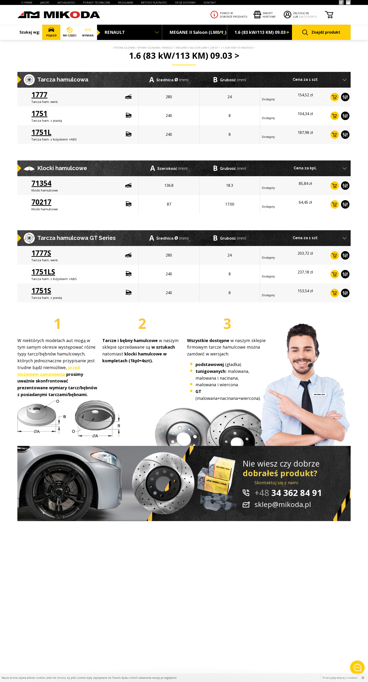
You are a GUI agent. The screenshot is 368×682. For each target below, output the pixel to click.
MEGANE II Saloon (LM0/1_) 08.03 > (198, 47)
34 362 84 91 (288, 493)
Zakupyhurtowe (269, 14)
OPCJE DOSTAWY (185, 2)
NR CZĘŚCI (70, 32)
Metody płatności (154, 2)
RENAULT (168, 47)
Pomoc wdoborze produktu (233, 14)
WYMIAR (88, 32)
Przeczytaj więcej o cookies (340, 677)
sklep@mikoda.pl (282, 504)
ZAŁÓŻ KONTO (308, 16)
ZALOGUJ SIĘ (301, 13)
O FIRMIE (26, 2)
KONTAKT (210, 2)
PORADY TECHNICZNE (96, 2)
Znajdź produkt (321, 32)
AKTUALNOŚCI (66, 2)
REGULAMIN (125, 2)
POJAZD (51, 32)
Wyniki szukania (149, 47)
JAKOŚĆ (45, 2)
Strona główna (124, 47)
